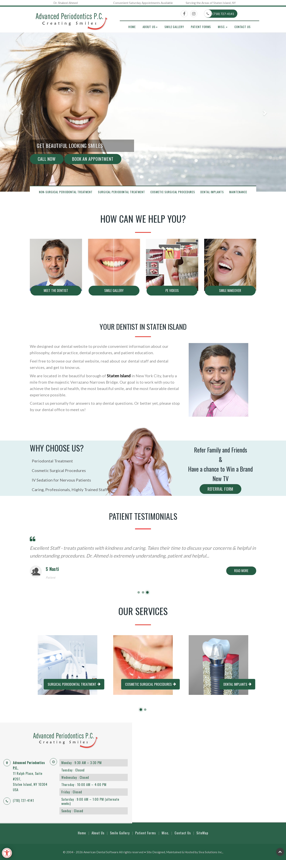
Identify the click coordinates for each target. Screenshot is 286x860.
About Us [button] (150, 26)
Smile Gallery (174, 26)
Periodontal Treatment (51, 460)
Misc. (165, 832)
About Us (97, 832)
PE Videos (172, 290)
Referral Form (220, 489)
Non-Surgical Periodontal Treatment (66, 192)
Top (280, 852)
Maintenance (238, 192)
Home (132, 26)
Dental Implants (212, 192)
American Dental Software (101, 851)
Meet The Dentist (56, 290)
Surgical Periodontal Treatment (121, 192)
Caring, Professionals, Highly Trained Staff (69, 489)
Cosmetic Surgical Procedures (172, 192)
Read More (241, 570)
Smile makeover (230, 290)
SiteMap (203, 832)
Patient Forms (201, 26)
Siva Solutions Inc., (211, 851)
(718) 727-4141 (219, 14)
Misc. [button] (222, 26)
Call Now (47, 159)
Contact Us (242, 26)
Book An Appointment (92, 159)
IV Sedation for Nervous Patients (60, 480)
